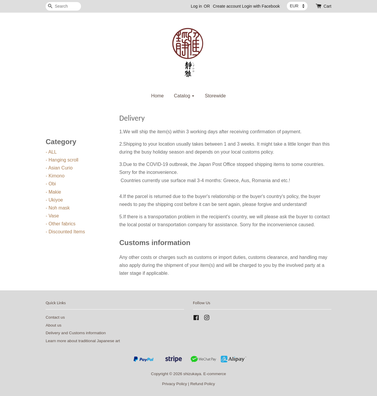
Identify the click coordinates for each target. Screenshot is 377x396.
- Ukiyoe (54, 199)
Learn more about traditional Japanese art (83, 341)
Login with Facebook (261, 6)
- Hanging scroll (62, 159)
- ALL (51, 151)
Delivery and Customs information (76, 333)
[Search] (63, 6)
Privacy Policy (174, 384)
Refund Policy (202, 384)
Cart (327, 6)
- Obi (51, 183)
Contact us (55, 317)
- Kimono (55, 175)
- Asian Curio (59, 167)
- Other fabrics (60, 223)
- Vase (52, 215)
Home (157, 95)
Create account (227, 6)
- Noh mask (58, 207)
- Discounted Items (65, 231)
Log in (196, 6)
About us (54, 325)
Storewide (215, 95)
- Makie (53, 191)
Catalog (184, 95)
